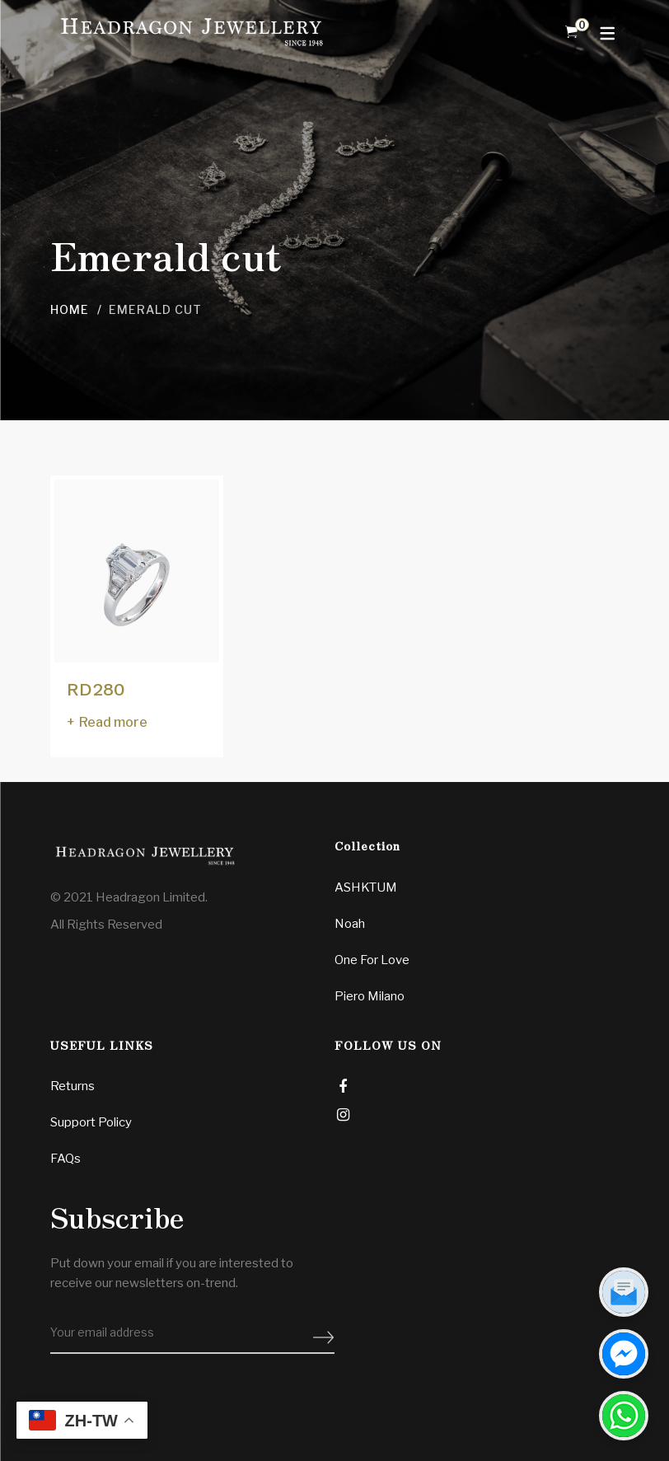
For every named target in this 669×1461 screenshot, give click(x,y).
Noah (349, 923)
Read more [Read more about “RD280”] (113, 722)
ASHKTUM (365, 887)
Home (69, 309)
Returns (72, 1086)
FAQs (65, 1158)
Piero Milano (369, 996)
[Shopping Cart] (571, 32)
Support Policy (91, 1122)
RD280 (96, 689)
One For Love (371, 960)
